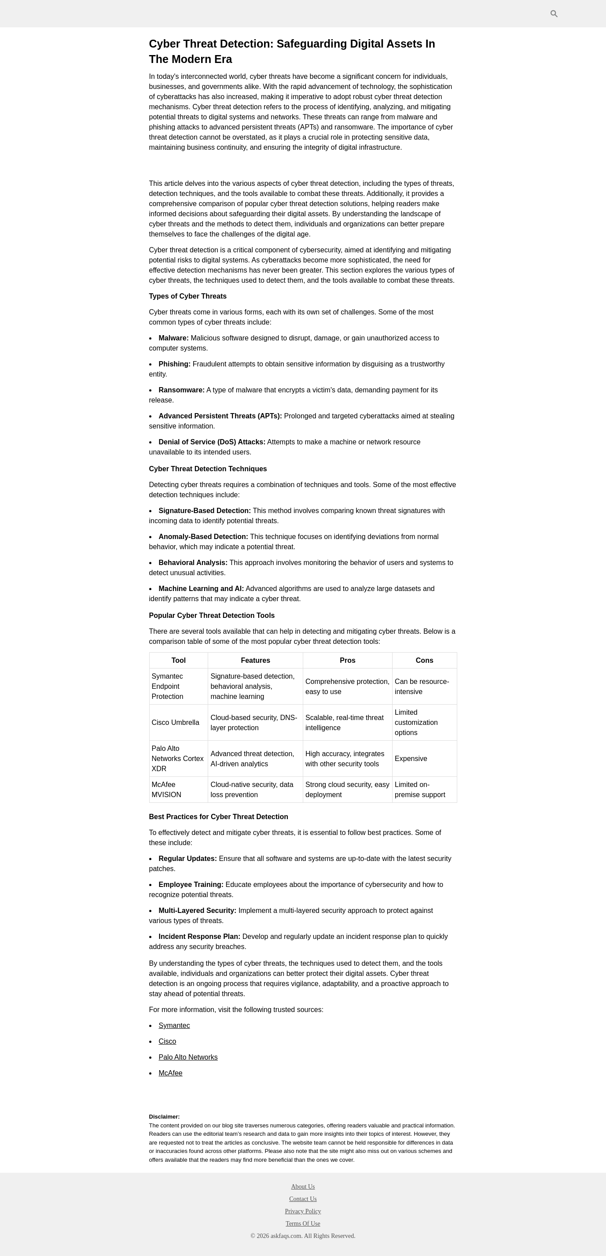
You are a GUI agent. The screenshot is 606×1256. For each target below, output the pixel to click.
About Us (303, 1186)
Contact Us (303, 1199)
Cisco (167, 1041)
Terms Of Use (303, 1223)
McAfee (171, 1073)
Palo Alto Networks (188, 1057)
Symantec (174, 1025)
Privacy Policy (303, 1211)
